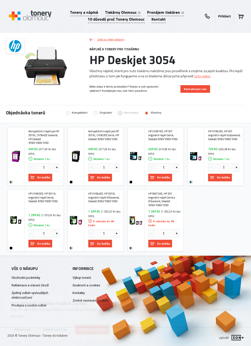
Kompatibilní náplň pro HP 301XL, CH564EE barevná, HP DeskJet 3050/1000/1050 (43, 137)
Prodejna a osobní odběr (29, 305)
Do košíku (40, 177)
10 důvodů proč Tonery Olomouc (116, 19)
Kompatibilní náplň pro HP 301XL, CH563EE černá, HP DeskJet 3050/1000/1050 (103, 135)
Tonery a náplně (84, 12)
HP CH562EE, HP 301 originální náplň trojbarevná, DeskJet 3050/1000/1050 (224, 135)
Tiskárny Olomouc (122, 12)
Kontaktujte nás (195, 89)
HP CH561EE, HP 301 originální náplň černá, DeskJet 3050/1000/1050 (162, 135)
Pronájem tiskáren (165, 12)
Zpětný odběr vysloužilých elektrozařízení (30, 295)
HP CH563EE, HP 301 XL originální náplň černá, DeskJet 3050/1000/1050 (43, 197)
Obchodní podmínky (26, 277)
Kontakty (79, 293)
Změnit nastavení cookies (91, 300)
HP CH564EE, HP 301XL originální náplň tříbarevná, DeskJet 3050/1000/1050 (104, 197)
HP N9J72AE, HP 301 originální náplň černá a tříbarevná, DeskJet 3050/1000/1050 (161, 199)
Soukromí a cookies (86, 285)
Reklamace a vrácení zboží (30, 285)
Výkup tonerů (82, 277)
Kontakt (158, 19)
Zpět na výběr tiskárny (106, 39)
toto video (202, 76)
